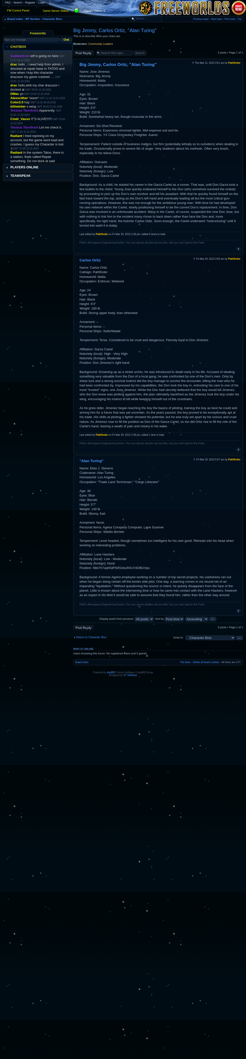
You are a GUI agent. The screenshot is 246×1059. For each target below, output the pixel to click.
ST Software (130, 675)
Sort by (169, 618)
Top (240, 19)
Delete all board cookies (206, 662)
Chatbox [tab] (15, 47)
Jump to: (178, 637)
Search (17, 2)
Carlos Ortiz (90, 260)
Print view (229, 19)
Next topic (216, 19)
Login (41, 2)
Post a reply (83, 53)
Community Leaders (100, 43)
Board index (15, 18)
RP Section (32, 18)
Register (30, 2)
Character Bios (52, 18)
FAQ (7, 2)
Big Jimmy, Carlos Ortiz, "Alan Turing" (115, 30)
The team (185, 662)
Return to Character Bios (91, 637)
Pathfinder (234, 63)
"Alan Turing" (91, 461)
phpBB (110, 672)
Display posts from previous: (126, 618)
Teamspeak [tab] (18, 176)
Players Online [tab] (22, 167)
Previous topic (201, 19)
